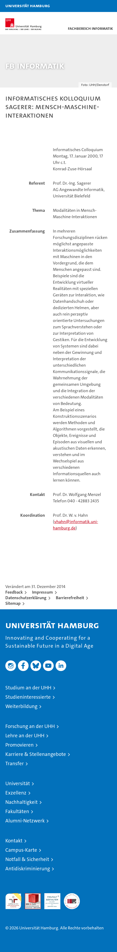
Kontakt (13, 840)
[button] (96, 6)
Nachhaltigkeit (21, 802)
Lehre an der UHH (24, 735)
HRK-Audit (49, 898)
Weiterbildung (21, 706)
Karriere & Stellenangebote (35, 754)
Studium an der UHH (28, 687)
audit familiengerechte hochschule (13, 901)
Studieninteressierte (28, 697)
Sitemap (13, 603)
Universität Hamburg (27, 6)
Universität (17, 783)
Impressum (42, 592)
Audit (30, 896)
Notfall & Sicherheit (27, 859)
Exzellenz (15, 792)
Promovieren (19, 745)
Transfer (14, 763)
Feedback (14, 592)
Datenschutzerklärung (25, 598)
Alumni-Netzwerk (25, 820)
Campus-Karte (21, 850)
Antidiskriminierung (27, 868)
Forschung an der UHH (30, 726)
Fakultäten (17, 811)
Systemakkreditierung (72, 896)
